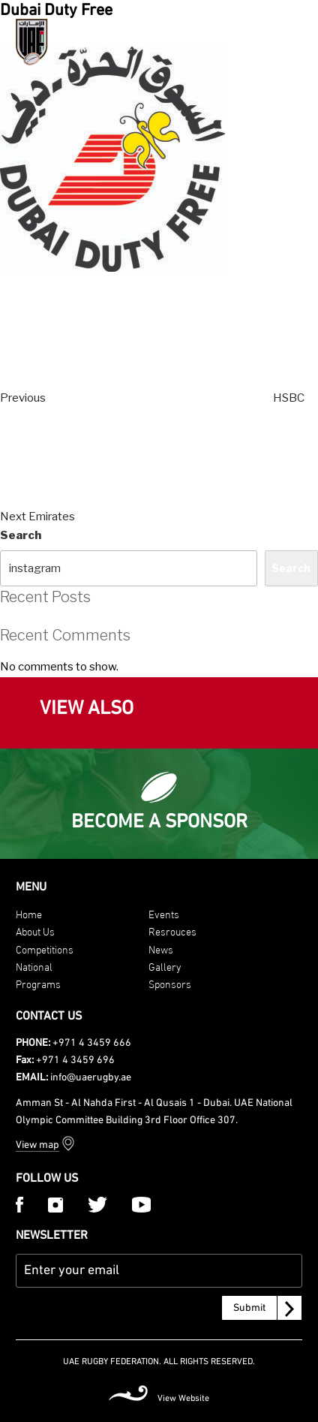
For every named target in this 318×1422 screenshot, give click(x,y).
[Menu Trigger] (291, 40)
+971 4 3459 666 (91, 1043)
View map (37, 1145)
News (160, 949)
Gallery (165, 966)
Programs (38, 983)
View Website (183, 1398)
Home (29, 913)
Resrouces (172, 930)
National (34, 966)
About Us (35, 930)
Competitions (45, 949)
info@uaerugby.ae (90, 1077)
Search (20, 535)
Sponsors (169, 983)
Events (163, 913)
